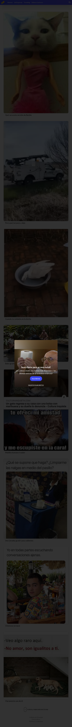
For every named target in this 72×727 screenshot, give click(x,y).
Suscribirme (36, 378)
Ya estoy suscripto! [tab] (36, 385)
